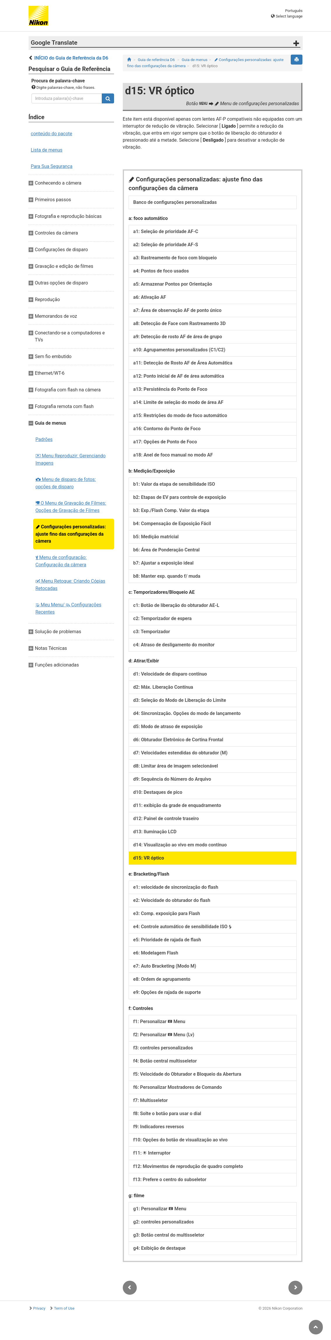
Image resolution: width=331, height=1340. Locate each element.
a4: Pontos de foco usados (161, 271)
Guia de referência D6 (156, 60)
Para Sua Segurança (52, 166)
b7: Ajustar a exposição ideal (163, 563)
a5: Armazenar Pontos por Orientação (172, 284)
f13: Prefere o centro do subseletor (169, 1179)
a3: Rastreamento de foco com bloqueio (175, 258)
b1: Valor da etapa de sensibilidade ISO (174, 484)
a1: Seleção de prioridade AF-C (165, 231)
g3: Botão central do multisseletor (168, 1235)
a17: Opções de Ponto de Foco (165, 442)
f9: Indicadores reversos (158, 1126)
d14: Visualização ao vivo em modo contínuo (180, 845)
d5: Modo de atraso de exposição (168, 726)
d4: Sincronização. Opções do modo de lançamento (187, 713)
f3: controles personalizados (163, 1048)
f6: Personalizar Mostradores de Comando (177, 1087)
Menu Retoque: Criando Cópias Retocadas (71, 584)
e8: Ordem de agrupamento (161, 979)
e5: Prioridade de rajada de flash (167, 939)
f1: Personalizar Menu (159, 1021)
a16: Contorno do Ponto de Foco (167, 428)
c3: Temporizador (151, 631)
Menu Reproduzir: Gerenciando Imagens (71, 459)
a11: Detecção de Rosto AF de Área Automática (182, 363)
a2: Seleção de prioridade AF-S (165, 244)
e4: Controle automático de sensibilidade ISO (182, 926)
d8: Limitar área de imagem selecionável (175, 766)
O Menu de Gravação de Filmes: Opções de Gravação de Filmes (71, 506)
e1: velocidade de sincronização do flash (175, 887)
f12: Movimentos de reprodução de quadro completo (188, 1166)
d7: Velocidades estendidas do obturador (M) (180, 753)
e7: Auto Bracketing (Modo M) (164, 966)
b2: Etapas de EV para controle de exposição (179, 497)
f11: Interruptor (152, 1153)
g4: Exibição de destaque (159, 1248)
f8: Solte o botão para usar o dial (167, 1113)
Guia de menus (194, 60)
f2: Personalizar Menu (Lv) (163, 1034)
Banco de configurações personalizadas (175, 202)
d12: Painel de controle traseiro (166, 818)
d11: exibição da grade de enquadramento (177, 805)
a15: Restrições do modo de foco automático (180, 415)
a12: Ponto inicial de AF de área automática (178, 376)
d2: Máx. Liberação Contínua (163, 687)
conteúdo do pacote (51, 133)
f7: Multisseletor (150, 1100)
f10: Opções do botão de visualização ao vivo (180, 1140)
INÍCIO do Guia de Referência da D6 (71, 58)
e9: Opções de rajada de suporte (167, 992)
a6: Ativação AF (149, 297)
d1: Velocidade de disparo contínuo (170, 674)
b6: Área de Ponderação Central (166, 550)
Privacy (39, 1308)
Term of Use (64, 1308)
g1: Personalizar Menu (159, 1208)
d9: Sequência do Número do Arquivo (172, 779)
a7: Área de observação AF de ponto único (177, 310)
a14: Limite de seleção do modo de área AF (178, 402)
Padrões (44, 439)
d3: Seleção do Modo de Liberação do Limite (179, 700)
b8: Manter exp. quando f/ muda (166, 576)
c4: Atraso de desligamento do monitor (174, 645)
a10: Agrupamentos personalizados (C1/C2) (179, 350)
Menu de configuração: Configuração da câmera (61, 561)
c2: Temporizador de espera (162, 618)
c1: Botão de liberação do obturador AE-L (176, 605)
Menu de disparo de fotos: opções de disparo (66, 483)
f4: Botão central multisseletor (165, 1061)
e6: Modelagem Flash (155, 953)
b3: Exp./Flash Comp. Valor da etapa (171, 510)
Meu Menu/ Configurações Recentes (68, 608)
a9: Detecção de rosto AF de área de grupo (177, 336)
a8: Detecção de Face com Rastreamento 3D (179, 323)
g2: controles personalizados (163, 1222)
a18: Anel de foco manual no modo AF (173, 455)
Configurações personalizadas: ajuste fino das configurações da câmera (71, 534)
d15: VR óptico (148, 858)
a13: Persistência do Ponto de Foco (170, 389)
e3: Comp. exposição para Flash (166, 913)
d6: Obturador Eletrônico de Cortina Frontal (178, 739)
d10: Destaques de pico (157, 792)
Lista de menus (47, 150)
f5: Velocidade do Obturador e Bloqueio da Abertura (187, 1074)
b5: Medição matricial (156, 536)
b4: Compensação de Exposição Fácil (172, 523)
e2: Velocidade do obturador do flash (171, 900)
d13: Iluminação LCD (154, 831)
